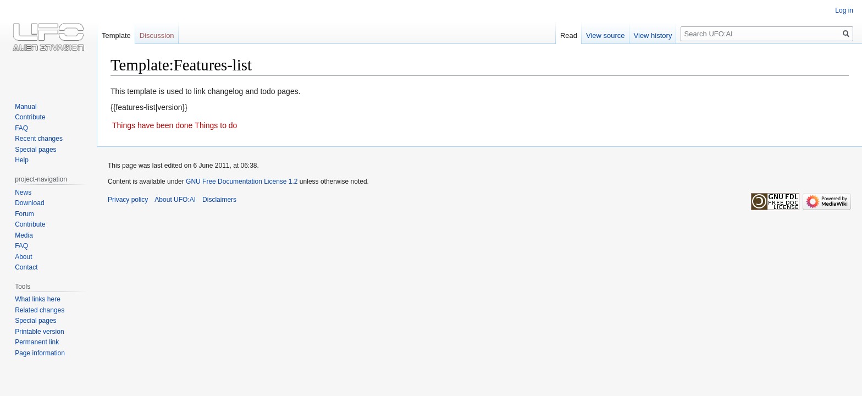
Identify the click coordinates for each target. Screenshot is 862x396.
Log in (844, 10)
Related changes (39, 310)
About (23, 257)
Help (22, 160)
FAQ (21, 128)
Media (24, 235)
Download (29, 203)
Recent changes (39, 138)
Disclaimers (219, 200)
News (23, 192)
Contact (26, 267)
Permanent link (37, 342)
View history (653, 35)
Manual (25, 107)
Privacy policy (128, 200)
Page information (40, 353)
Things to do (216, 125)
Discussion (157, 35)
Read (568, 35)
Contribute (30, 117)
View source (605, 35)
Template (116, 35)
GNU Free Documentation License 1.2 (241, 181)
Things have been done (152, 125)
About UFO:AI (175, 200)
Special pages (35, 149)
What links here (37, 299)
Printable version (39, 332)
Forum (24, 214)
